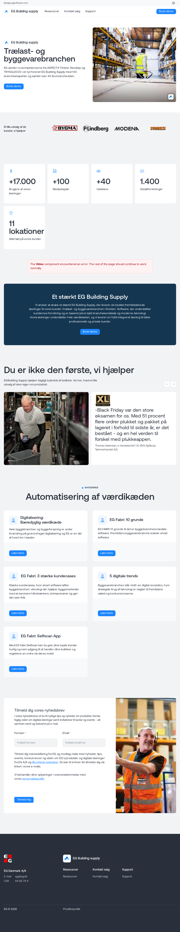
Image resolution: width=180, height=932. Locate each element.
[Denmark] (173, 3)
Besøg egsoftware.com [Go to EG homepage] (16, 3)
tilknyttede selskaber (45, 762)
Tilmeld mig (24, 799)
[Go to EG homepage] (8, 858)
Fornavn (20, 733)
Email (67, 733)
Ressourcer (52, 11)
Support (90, 11)
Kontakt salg (72, 11)
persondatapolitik (33, 779)
